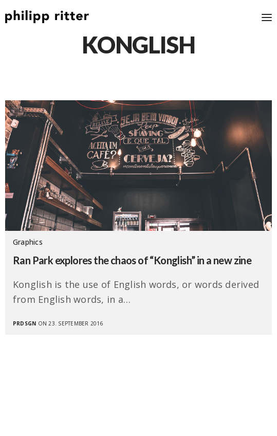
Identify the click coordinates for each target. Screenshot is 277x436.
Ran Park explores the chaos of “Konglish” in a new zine (132, 260)
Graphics (28, 242)
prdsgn (24, 323)
